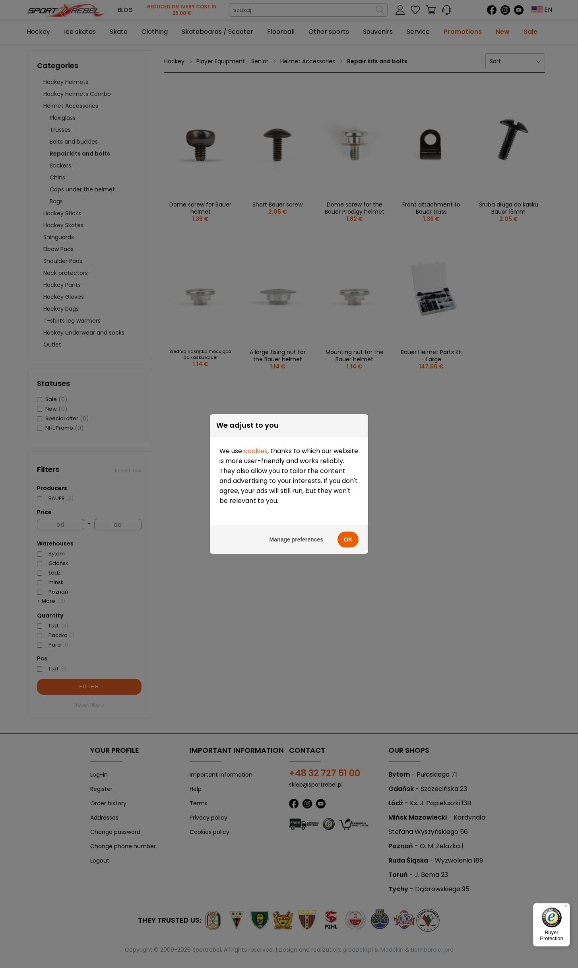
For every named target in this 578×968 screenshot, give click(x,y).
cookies (256, 414)
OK (348, 503)
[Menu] (565, 908)
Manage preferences (296, 503)
